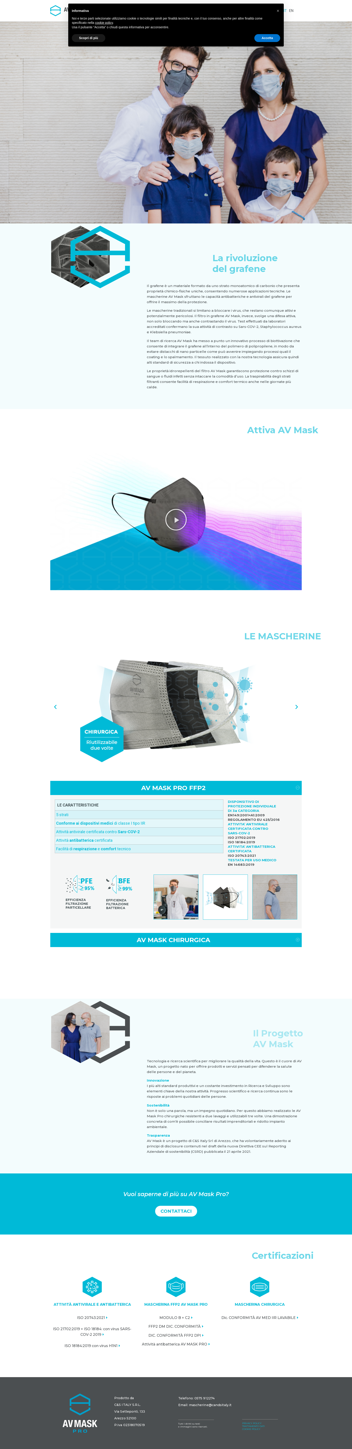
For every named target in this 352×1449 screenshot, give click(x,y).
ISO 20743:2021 (91, 1318)
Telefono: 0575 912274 (196, 1398)
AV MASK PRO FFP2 (173, 788)
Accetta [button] (267, 38)
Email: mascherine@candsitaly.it (204, 1405)
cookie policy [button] (104, 22)
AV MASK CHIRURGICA (173, 940)
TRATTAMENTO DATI (253, 1426)
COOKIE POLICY (251, 1429)
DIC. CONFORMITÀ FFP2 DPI (174, 1335)
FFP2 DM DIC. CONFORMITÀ (174, 1326)
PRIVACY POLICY (252, 1423)
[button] (176, 519)
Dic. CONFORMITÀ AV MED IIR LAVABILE (258, 1318)
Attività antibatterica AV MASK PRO (174, 1344)
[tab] (176, 788)
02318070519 (134, 1425)
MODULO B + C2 (174, 1318)
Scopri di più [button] (88, 38)
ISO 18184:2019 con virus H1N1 (90, 1346)
